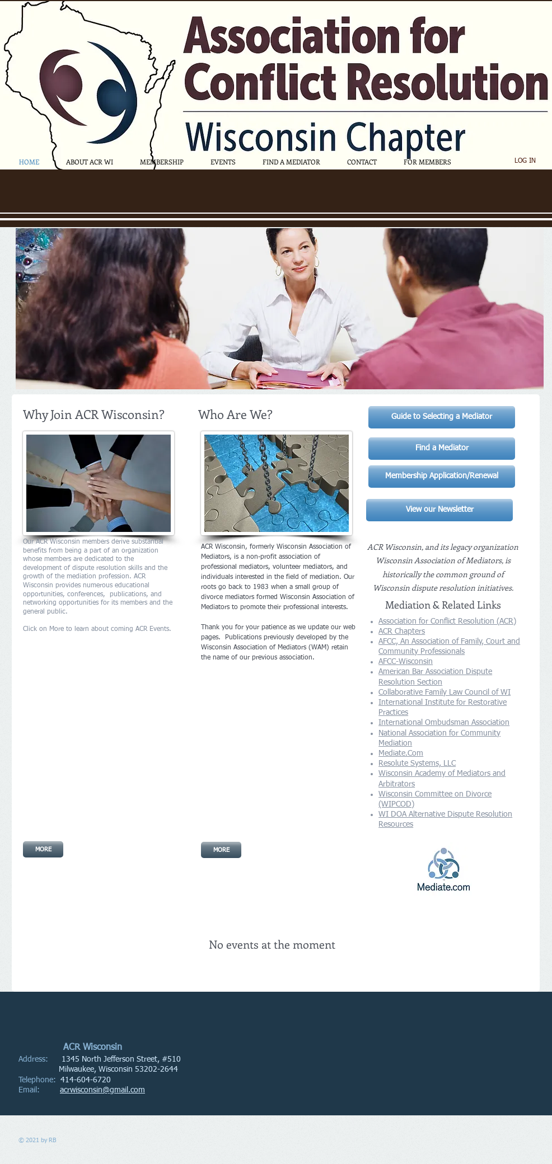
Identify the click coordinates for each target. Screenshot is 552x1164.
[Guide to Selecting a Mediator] (441, 417)
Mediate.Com (400, 753)
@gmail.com (123, 1090)
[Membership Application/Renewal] (441, 476)
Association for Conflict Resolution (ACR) (447, 621)
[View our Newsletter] (439, 510)
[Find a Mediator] (441, 448)
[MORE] (43, 849)
